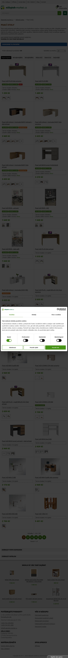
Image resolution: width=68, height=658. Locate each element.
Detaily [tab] (34, 314)
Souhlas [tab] (11, 314)
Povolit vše (55, 347)
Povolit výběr (34, 347)
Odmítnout (12, 347)
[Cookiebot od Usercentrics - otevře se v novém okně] (58, 309)
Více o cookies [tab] (56, 314)
